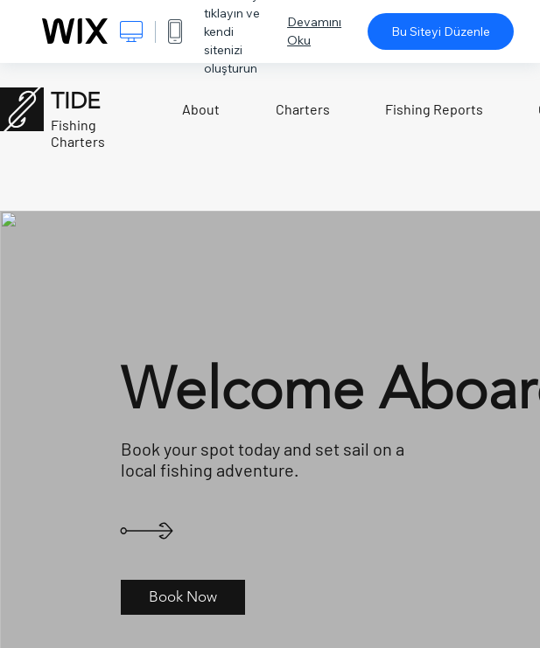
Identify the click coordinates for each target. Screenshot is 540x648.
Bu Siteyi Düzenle (440, 31)
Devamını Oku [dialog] (314, 31)
